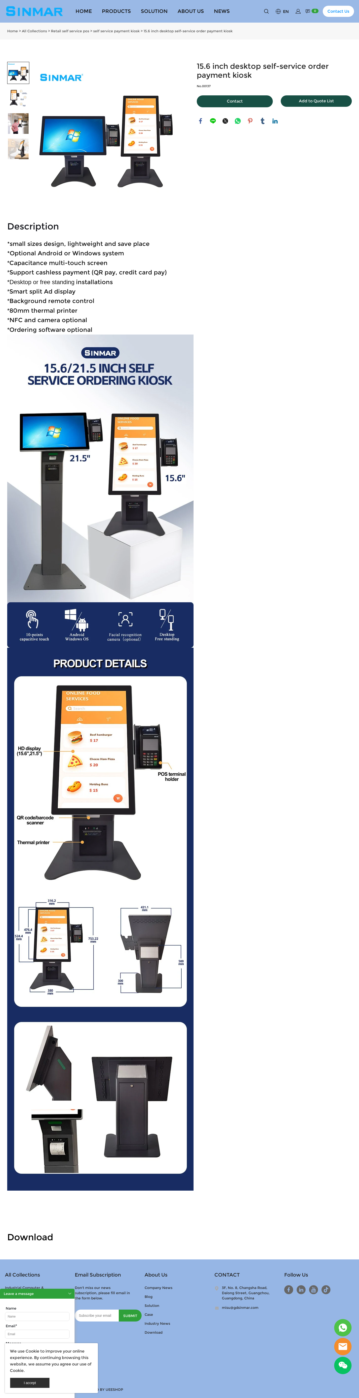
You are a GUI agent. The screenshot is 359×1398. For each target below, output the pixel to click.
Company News (158, 1287)
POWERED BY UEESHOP (101, 1389)
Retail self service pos (70, 31)
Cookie (32, 1351)
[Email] (97, 1316)
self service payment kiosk (116, 31)
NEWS (222, 11)
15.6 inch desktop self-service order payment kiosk (188, 31)
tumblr (262, 121)
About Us (156, 1275)
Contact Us (338, 11)
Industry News (157, 1323)
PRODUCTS (116, 11)
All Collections (34, 31)
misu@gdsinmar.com (240, 1307)
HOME (84, 11)
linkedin (275, 121)
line (213, 121)
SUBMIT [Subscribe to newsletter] (130, 1316)
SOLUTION (154, 11)
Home (12, 31)
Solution (152, 1305)
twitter (225, 121)
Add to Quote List (316, 101)
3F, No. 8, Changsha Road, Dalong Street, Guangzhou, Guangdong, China (246, 1292)
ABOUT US (191, 11)
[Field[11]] (37, 1334)
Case (149, 1314)
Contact (235, 101)
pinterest (250, 121)
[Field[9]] (37, 1316)
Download (153, 1332)
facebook (200, 121)
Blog (149, 1296)
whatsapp (237, 121)
